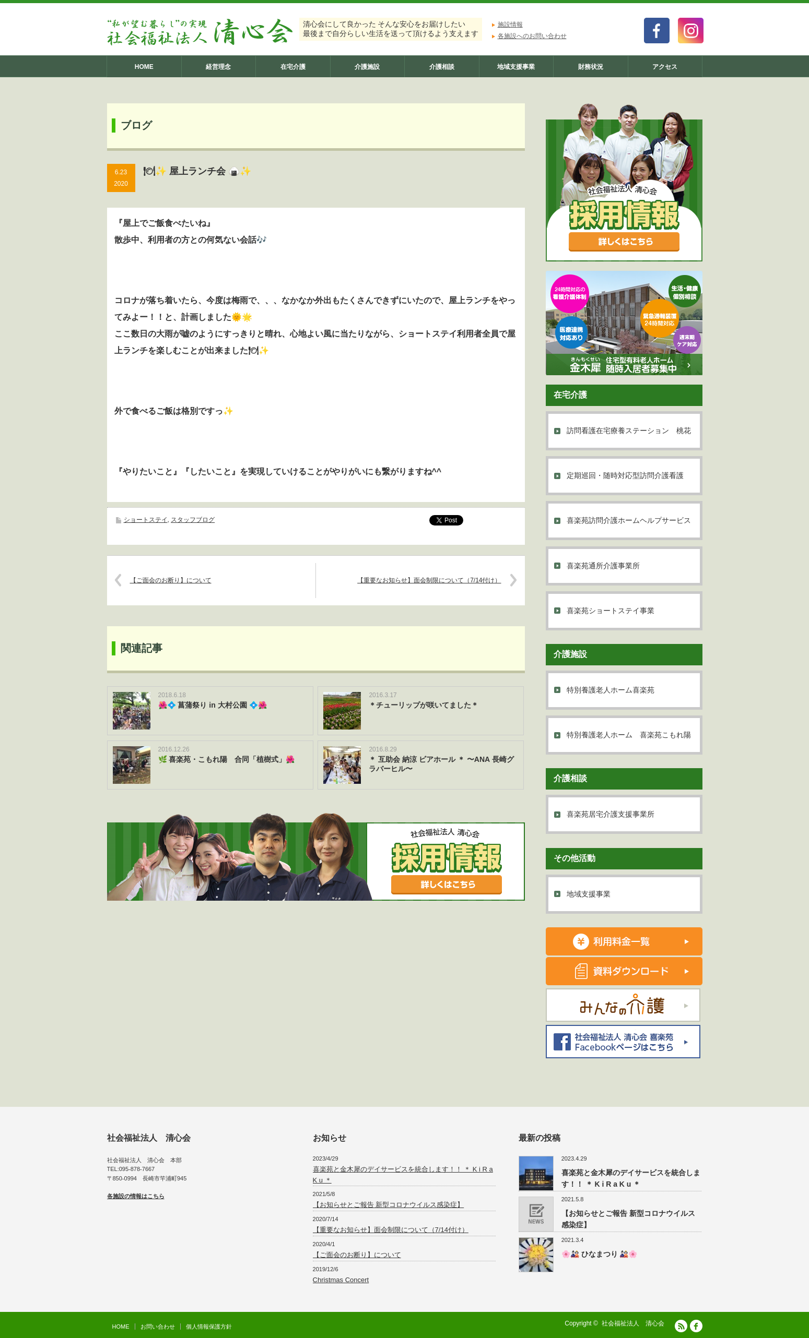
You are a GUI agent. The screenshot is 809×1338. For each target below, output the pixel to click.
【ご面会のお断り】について (171, 580)
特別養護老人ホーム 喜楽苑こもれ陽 (629, 735)
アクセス (664, 66)
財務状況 (590, 66)
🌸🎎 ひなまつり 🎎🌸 (599, 1254)
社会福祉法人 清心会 (633, 1323)
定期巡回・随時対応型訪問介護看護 (625, 475)
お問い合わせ (157, 1326)
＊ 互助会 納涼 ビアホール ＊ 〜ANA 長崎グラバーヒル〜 (441, 764)
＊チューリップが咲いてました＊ (423, 705)
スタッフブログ (193, 519)
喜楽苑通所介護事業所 (603, 566)
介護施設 (367, 66)
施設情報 (510, 24)
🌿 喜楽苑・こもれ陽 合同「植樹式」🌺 (226, 759)
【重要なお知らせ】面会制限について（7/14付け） (429, 580)
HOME (144, 66)
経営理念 (218, 66)
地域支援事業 (516, 66)
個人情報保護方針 (209, 1326)
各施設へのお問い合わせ (532, 36)
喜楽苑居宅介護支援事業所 (610, 814)
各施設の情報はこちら (136, 1196)
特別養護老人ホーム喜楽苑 (610, 690)
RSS (681, 1326)
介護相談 (441, 66)
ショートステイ (146, 519)
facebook (696, 1326)
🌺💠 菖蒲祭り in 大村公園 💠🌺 (212, 705)
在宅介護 (293, 66)
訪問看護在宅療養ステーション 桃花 (629, 430)
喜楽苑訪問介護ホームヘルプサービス (629, 520)
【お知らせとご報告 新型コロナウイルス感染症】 (388, 1205)
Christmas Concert (341, 1280)
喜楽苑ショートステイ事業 (610, 610)
